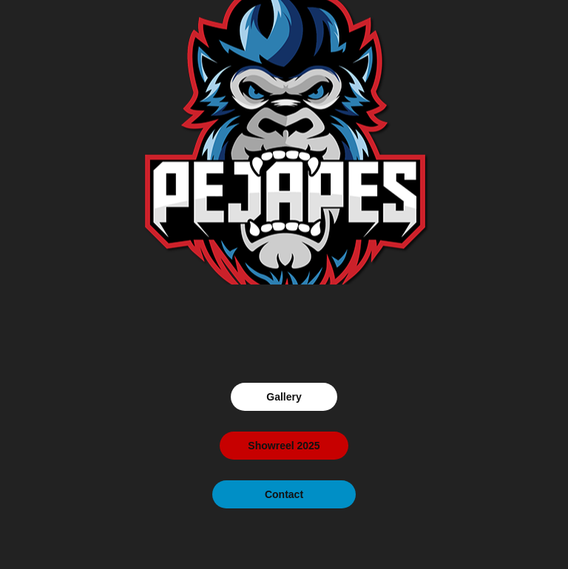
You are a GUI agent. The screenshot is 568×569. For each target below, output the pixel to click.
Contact (284, 494)
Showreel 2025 (284, 446)
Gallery (283, 397)
